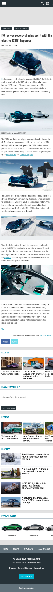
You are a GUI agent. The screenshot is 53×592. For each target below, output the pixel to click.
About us (39, 568)
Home (5, 549)
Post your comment (21, 29)
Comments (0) (7, 29)
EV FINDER (26, 577)
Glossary (29, 568)
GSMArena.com (34, 563)
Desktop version (26, 588)
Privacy (12, 568)
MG (2, 79)
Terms (21, 568)
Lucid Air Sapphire (26, 154)
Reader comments (11, 386)
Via (2, 329)
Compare (28, 549)
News (16, 549)
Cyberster (7, 257)
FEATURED (5, 449)
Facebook (5, 342)
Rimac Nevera (11, 154)
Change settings (45, 335)
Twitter (14, 342)
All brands (44, 549)
